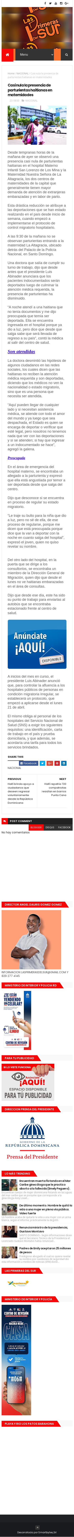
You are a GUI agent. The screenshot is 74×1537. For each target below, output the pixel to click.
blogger (36, 827)
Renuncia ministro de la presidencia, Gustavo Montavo (43, 1229)
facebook (64, 827)
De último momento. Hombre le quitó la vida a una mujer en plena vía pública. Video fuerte (45, 1209)
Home (11, 73)
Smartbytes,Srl (47, 1532)
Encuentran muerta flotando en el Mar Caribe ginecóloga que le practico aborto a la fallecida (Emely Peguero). (45, 1185)
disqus (50, 827)
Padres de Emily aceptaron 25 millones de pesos (45, 1250)
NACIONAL (23, 73)
